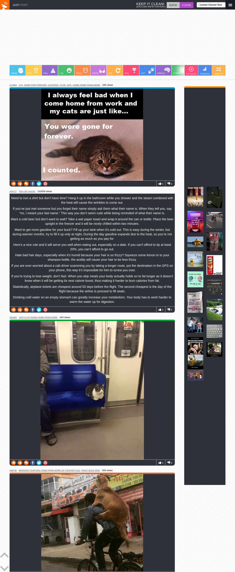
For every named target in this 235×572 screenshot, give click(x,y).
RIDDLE (163, 71)
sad (69, 85)
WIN (131, 71)
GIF (114, 71)
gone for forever (35, 85)
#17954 (13, 85)
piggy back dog (90, 470)
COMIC (179, 71)
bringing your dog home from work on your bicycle (49, 470)
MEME (17, 71)
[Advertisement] (105, 38)
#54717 (13, 191)
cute (63, 85)
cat (21, 85)
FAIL (49, 71)
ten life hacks (27, 191)
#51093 (13, 317)
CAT (147, 71)
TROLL (82, 71)
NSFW (98, 71)
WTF (32, 71)
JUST (20, 5)
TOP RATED (191, 71)
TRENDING (205, 71)
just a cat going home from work (38, 317)
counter (53, 85)
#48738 (13, 470)
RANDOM (218, 71)
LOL (66, 71)
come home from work (86, 85)
